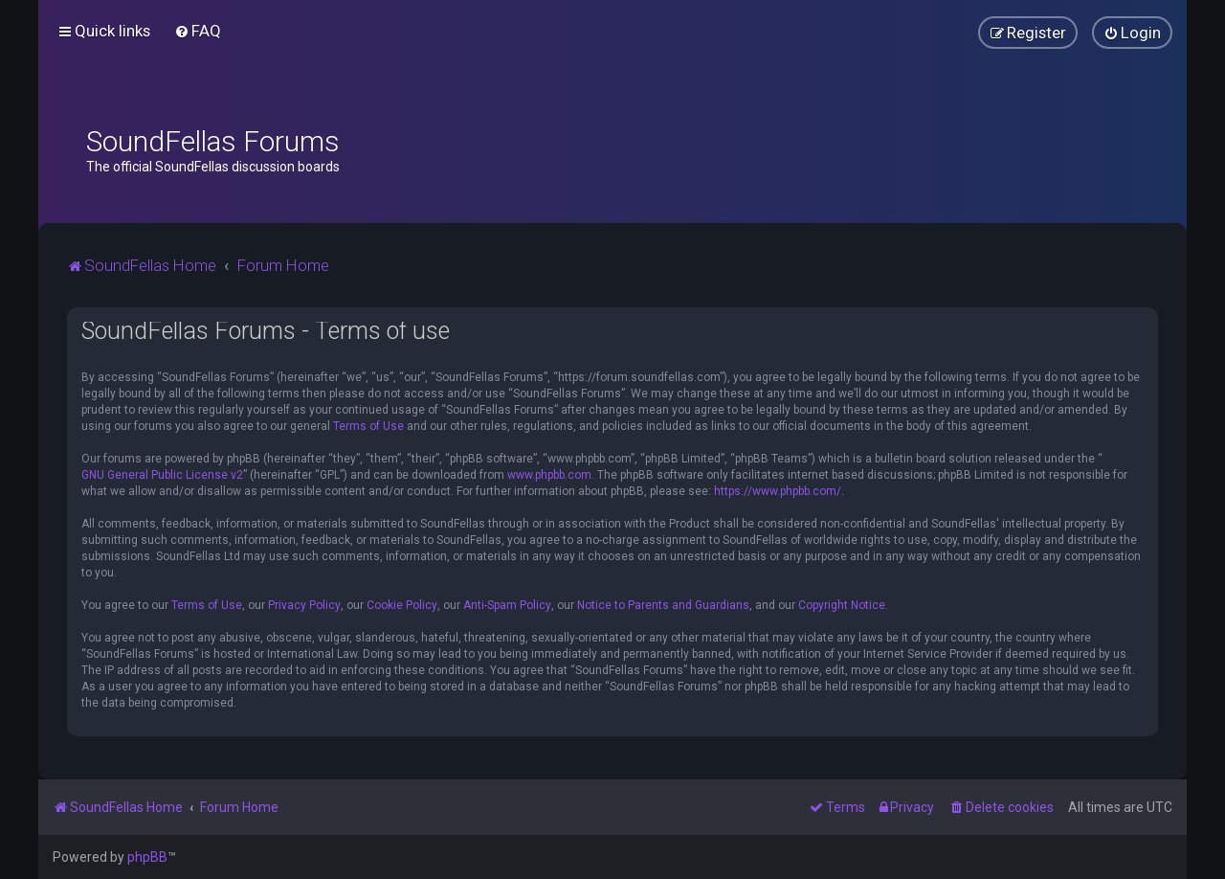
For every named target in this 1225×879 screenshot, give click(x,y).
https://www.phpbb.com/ (777, 491)
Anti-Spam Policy (507, 605)
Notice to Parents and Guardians (663, 605)
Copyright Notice (841, 605)
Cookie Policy (402, 605)
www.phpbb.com (549, 475)
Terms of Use (368, 426)
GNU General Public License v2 (162, 475)
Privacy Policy (304, 605)
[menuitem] (197, 30)
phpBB (147, 857)
